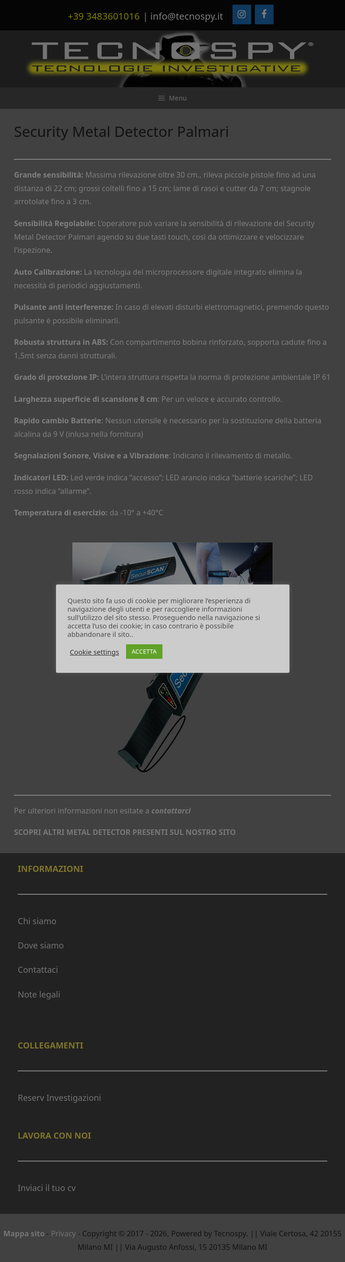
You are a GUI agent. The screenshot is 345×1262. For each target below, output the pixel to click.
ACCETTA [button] (144, 651)
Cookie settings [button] (94, 652)
